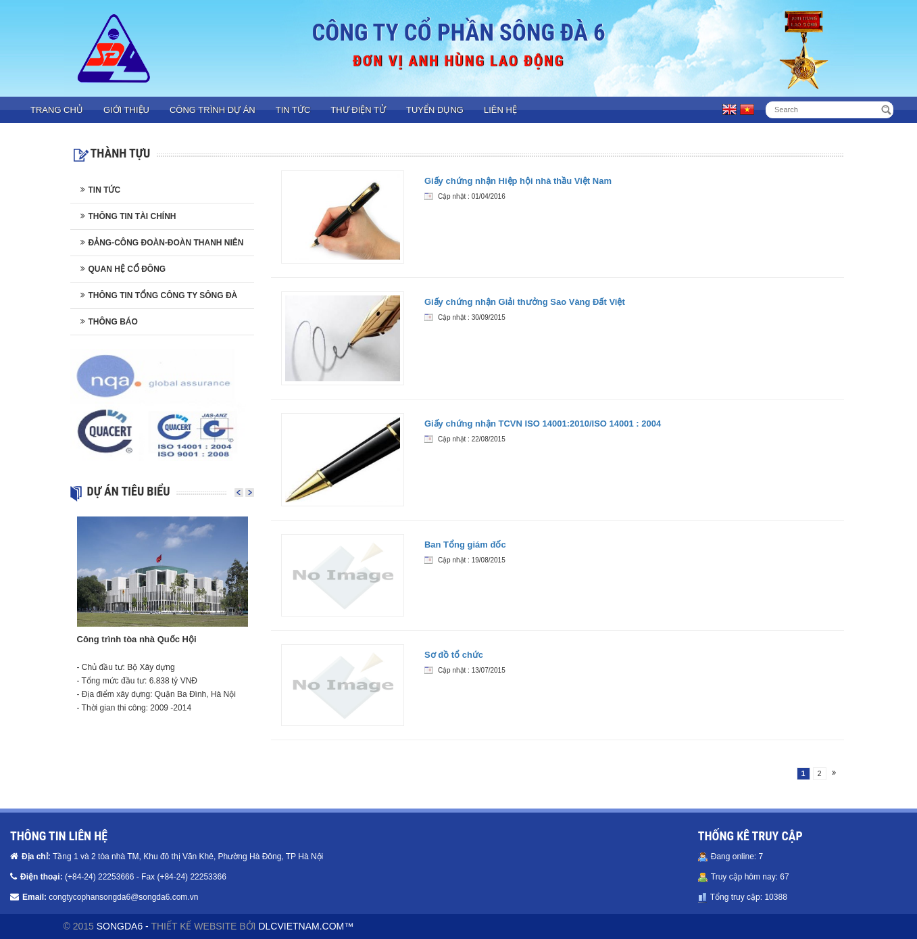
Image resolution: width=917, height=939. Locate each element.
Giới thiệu (126, 110)
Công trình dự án (212, 110)
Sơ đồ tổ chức (453, 655)
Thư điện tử (358, 110)
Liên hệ (500, 110)
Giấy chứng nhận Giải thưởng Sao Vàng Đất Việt (524, 302)
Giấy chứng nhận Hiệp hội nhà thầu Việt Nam (518, 181)
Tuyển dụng (435, 110)
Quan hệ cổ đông (127, 269)
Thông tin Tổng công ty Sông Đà (163, 295)
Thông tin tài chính (132, 216)
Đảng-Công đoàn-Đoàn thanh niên (166, 242)
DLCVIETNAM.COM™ (305, 926)
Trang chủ (56, 110)
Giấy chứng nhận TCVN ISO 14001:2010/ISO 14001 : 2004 (542, 423)
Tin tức (293, 110)
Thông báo (113, 322)
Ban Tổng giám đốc (465, 544)
